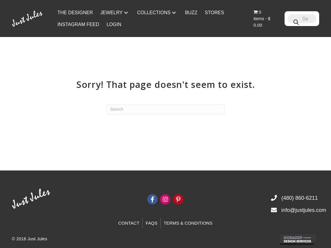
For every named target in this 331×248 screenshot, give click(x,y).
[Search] (165, 109)
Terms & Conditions (188, 223)
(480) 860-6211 (299, 198)
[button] (126, 12)
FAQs (151, 223)
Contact (128, 223)
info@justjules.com (303, 210)
